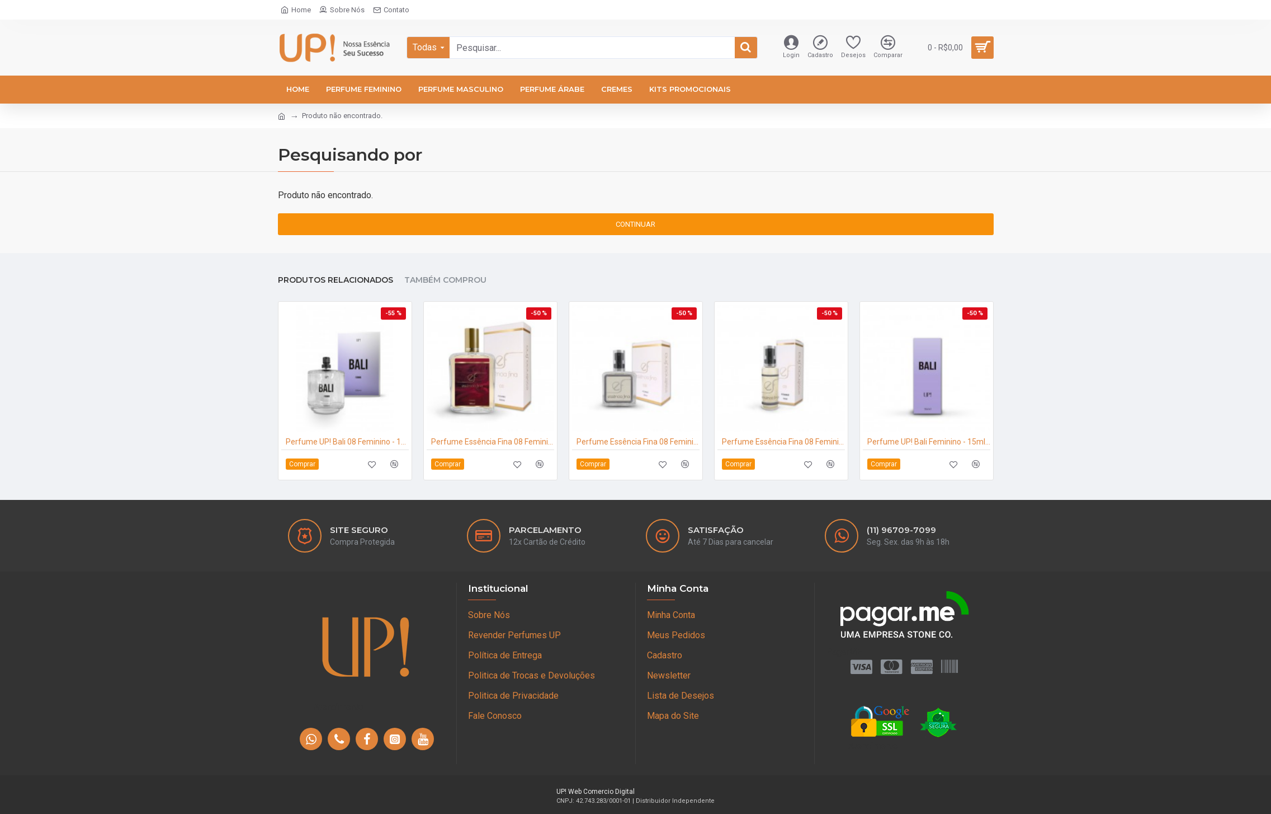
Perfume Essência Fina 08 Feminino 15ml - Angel (783, 435)
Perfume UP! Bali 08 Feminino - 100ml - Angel (347, 435)
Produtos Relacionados (335, 273)
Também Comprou (445, 273)
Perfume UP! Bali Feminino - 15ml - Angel (928, 435)
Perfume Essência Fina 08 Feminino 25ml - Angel (638, 435)
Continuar (635, 224)
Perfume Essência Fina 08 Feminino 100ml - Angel (492, 435)
